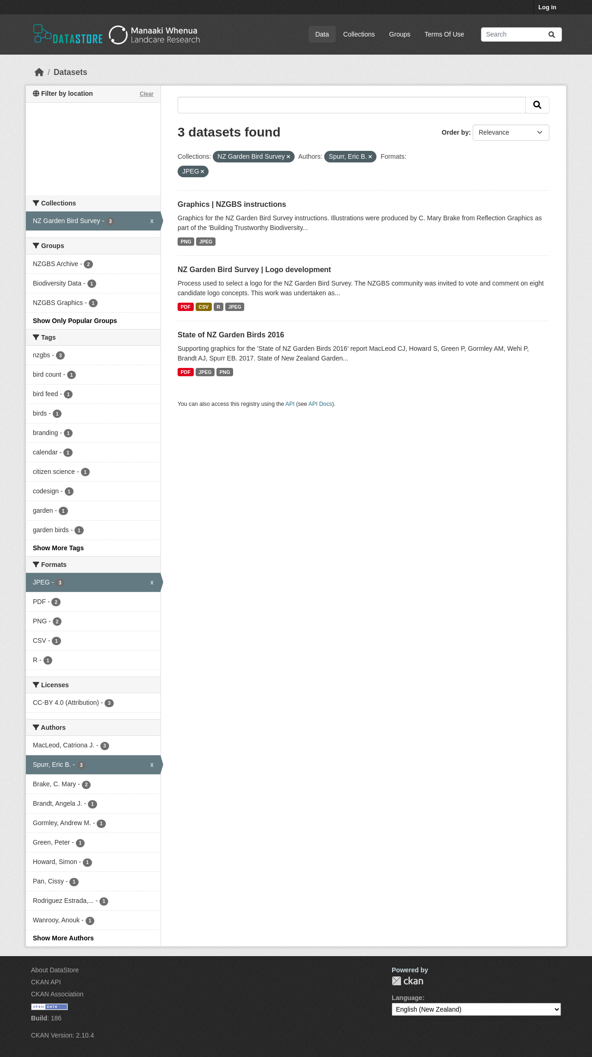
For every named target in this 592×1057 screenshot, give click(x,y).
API (290, 404)
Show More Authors (63, 938)
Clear (147, 94)
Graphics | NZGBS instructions (232, 204)
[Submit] (552, 34)
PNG (186, 241)
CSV (203, 307)
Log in (547, 7)
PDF (186, 307)
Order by (455, 132)
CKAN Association (57, 994)
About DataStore (55, 970)
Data (322, 34)
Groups (399, 34)
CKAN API (46, 982)
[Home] (39, 72)
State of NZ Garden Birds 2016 (231, 335)
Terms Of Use (444, 34)
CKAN (407, 981)
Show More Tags (58, 548)
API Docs (320, 404)
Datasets (70, 72)
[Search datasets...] (521, 34)
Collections (359, 34)
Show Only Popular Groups (75, 320)
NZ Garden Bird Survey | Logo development (254, 270)
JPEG (205, 241)
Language (407, 997)
